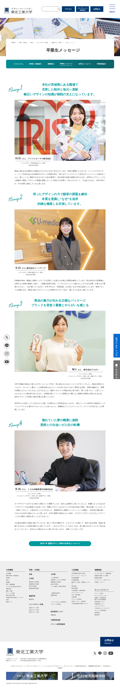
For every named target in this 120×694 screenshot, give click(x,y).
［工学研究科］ (55, 577)
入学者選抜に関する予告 (78, 573)
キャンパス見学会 (77, 599)
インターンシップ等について (103, 580)
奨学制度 (97, 612)
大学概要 (9, 570)
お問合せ (96, 9)
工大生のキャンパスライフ (102, 608)
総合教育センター (57, 611)
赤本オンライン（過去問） (79, 601)
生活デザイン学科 (34, 610)
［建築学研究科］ (56, 593)
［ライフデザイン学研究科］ (59, 602)
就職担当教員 (98, 578)
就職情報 (98, 570)
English (60, 668)
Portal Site (106, 666)
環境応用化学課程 (34, 588)
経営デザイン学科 (34, 612)
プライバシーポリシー (33, 666)
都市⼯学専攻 (54, 584)
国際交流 (97, 615)
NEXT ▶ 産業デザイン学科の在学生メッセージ (60, 543)
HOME (13, 42)
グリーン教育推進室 (58, 624)
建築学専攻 (54, 595)
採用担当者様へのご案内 (101, 575)
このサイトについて (16, 666)
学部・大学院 (23, 42)
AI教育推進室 (55, 620)
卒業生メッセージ (100, 582)
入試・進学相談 (76, 595)
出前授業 (74, 597)
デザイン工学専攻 (56, 604)
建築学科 (31, 599)
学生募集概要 (75, 578)
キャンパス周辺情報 (100, 610)
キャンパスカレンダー (101, 595)
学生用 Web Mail (80, 666)
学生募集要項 (75, 580)
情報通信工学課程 (34, 584)
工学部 (31, 578)
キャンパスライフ (102, 590)
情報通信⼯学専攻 (56, 582)
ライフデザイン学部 (42, 42)
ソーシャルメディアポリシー (52, 666)
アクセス (68, 9)
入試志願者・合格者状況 (78, 590)
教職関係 (53, 615)
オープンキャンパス (77, 592)
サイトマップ (68, 666)
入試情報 (75, 570)
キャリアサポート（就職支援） (103, 573)
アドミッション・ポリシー (79, 575)
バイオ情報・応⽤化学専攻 (58, 586)
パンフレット (82, 9)
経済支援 (74, 586)
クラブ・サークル (100, 606)
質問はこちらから (116, 369)
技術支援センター (100, 601)
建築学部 (32, 596)
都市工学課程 (32, 586)
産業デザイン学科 (57, 42)
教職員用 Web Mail (94, 666)
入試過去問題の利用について (80, 603)
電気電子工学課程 (34, 582)
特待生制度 (75, 588)
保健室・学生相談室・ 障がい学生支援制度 (101, 598)
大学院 (53, 574)
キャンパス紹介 (99, 593)
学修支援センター (100, 604)
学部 (31, 42)
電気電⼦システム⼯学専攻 (58, 580)
